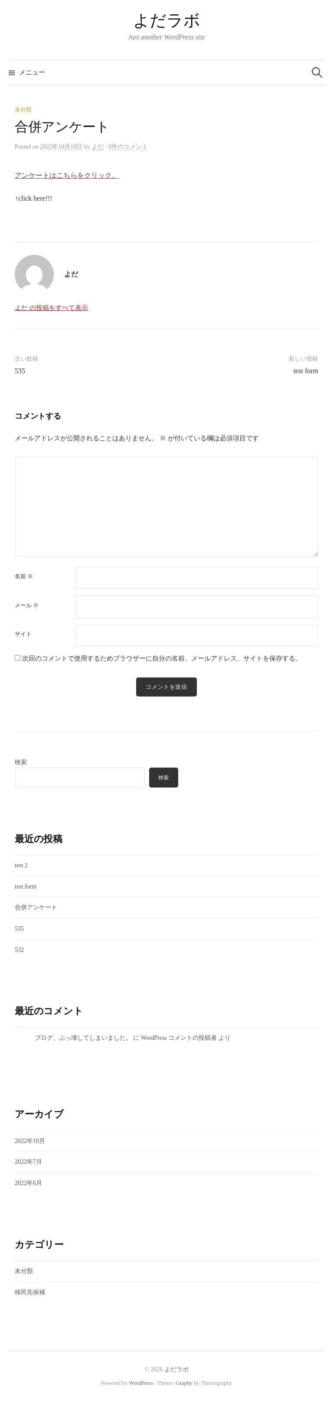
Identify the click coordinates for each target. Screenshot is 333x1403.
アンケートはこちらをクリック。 (67, 175)
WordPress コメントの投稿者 (179, 1038)
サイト (23, 634)
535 (20, 370)
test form (306, 370)
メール (27, 605)
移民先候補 (30, 1292)
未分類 (23, 109)
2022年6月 (28, 1183)
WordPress (141, 1383)
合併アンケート (36, 907)
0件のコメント (128, 146)
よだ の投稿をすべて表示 (51, 307)
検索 (21, 762)
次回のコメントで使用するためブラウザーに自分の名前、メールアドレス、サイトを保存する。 (162, 658)
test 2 (21, 865)
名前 (24, 576)
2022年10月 (30, 1141)
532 (19, 950)
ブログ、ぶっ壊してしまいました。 (83, 1038)
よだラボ (166, 20)
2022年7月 (28, 1162)
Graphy (184, 1383)
